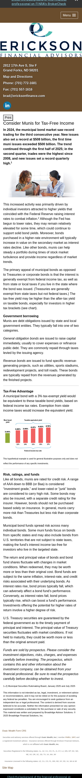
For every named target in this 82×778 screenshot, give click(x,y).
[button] (69, 8)
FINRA (68, 730)
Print (8, 110)
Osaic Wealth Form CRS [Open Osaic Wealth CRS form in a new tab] (14, 723)
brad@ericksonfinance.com (24, 88)
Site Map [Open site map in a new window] (7, 760)
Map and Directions (18, 69)
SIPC (74, 730)
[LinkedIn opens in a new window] (7, 98)
